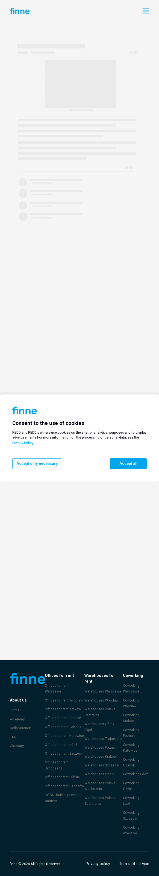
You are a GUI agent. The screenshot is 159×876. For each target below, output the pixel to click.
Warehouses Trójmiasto (103, 732)
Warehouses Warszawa (103, 685)
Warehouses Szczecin (102, 759)
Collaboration (20, 728)
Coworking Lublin (131, 801)
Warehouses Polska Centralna (100, 706)
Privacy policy (99, 863)
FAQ (13, 737)
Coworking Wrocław (131, 703)
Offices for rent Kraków (62, 703)
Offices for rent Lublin (61, 771)
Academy (17, 719)
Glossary (16, 746)
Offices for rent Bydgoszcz (56, 759)
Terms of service (134, 863)
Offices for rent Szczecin (63, 747)
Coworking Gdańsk (131, 762)
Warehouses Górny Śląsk (99, 721)
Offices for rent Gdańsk (62, 721)
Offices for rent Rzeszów (63, 780)
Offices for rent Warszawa (64, 685)
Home (14, 710)
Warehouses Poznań (100, 741)
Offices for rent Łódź (60, 738)
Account (54, 10)
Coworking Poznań (131, 733)
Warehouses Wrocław (101, 694)
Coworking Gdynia (131, 786)
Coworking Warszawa (131, 688)
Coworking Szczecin (131, 815)
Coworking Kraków (131, 718)
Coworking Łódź (135, 774)
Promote (85, 11)
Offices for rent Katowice (63, 730)
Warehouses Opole (99, 768)
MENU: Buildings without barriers (64, 792)
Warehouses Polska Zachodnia (100, 795)
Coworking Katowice (131, 747)
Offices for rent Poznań (62, 712)
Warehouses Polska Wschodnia (100, 780)
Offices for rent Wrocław (63, 694)
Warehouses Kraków (100, 750)
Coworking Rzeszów (131, 830)
